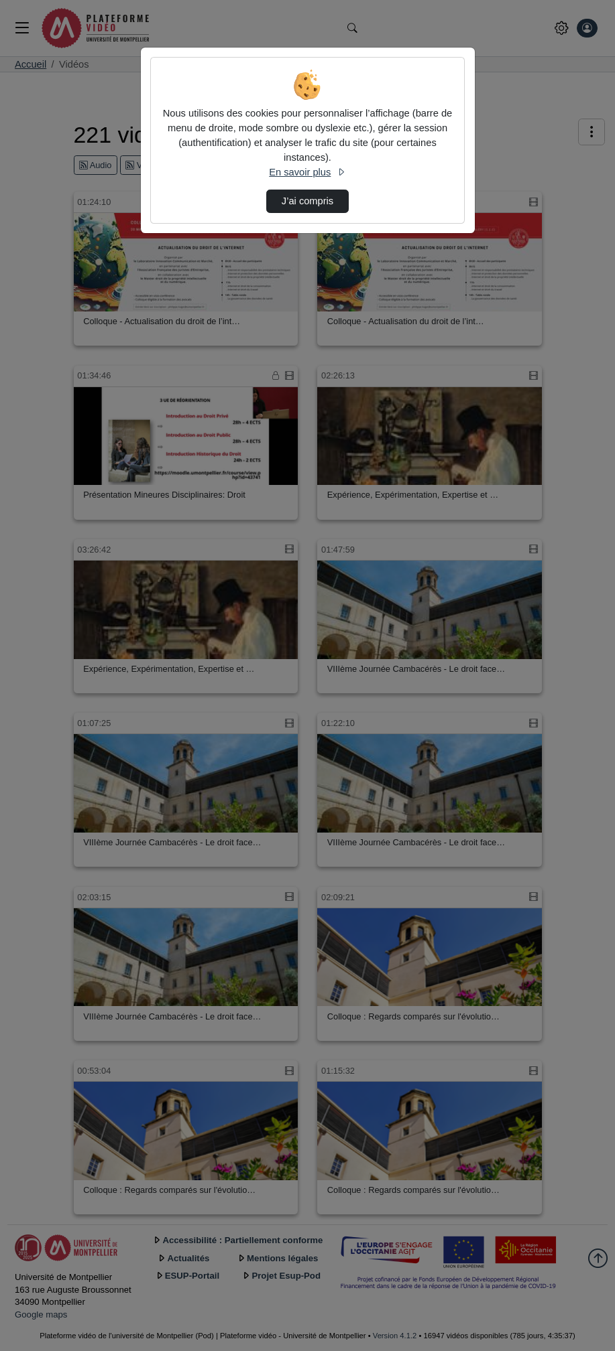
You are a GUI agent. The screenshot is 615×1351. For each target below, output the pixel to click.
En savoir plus (307, 172)
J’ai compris (307, 201)
